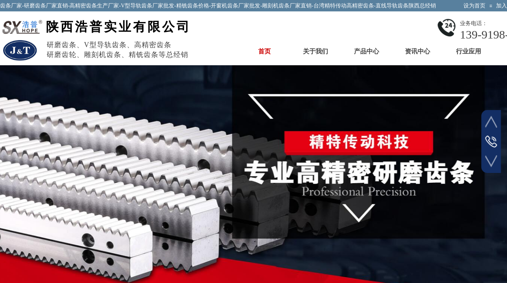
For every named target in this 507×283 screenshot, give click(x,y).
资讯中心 (417, 51)
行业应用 (468, 51)
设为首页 (474, 6)
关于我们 (315, 51)
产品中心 (366, 51)
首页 (264, 51)
